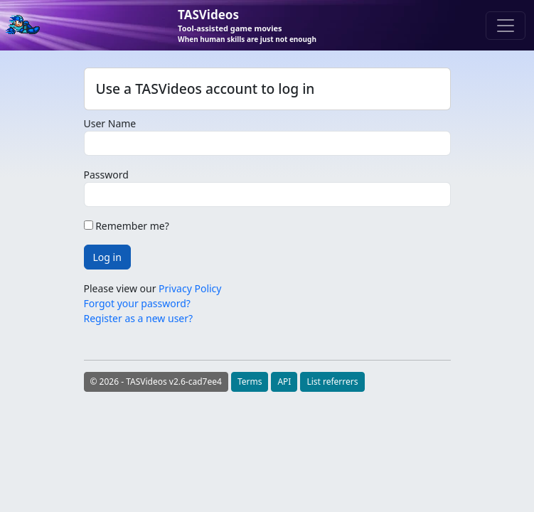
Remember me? (126, 226)
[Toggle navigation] (505, 25)
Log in (107, 257)
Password (106, 174)
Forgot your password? (137, 303)
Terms (249, 381)
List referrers (332, 381)
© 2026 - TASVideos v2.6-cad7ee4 (156, 381)
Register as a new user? (138, 318)
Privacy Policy (190, 288)
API (284, 381)
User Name (110, 123)
